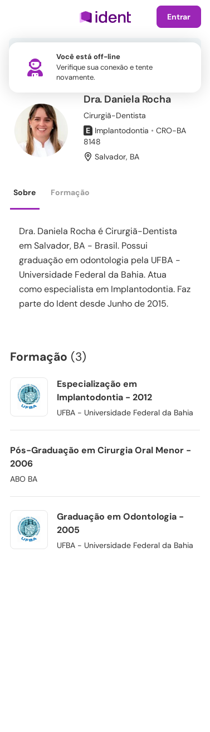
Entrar (179, 17)
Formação (70, 192)
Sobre (24, 192)
